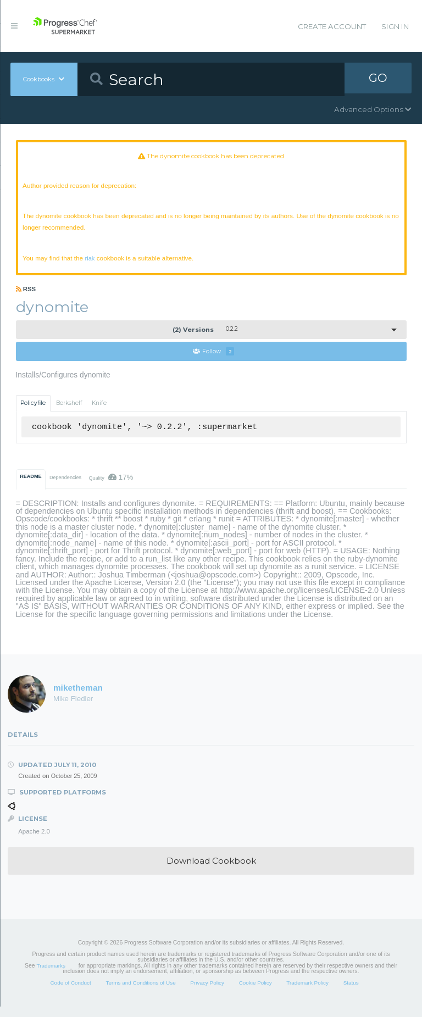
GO (378, 79)
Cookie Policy (255, 993)
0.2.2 (205, 339)
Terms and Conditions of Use (140, 993)
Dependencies (65, 488)
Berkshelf (69, 413)
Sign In (395, 26)
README (30, 487)
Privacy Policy (207, 993)
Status (351, 993)
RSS (26, 299)
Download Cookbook (211, 871)
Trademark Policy (307, 993)
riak (101, 266)
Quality (110, 488)
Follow (213, 361)
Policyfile (33, 413)
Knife (99, 413)
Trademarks (51, 976)
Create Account (332, 26)
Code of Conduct (70, 993)
